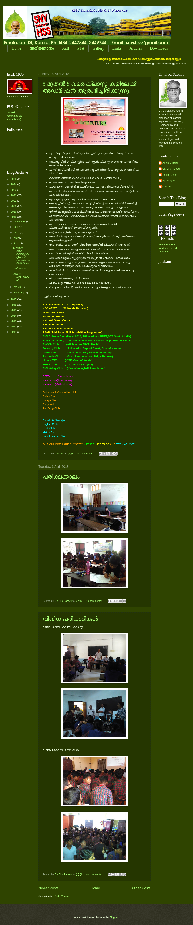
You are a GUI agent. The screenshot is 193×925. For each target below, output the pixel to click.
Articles (135, 48)
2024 (14, 184)
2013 (14, 321)
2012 (14, 326)
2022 (14, 195)
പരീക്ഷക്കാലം (61, 476)
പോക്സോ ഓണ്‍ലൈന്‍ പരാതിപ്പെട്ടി (14, 116)
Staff (65, 48)
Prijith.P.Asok (169, 174)
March (17, 286)
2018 (14, 216)
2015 (14, 310)
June (17, 232)
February (19, 292)
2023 (14, 189)
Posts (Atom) (61, 896)
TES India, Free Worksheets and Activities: (168, 248)
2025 (14, 179)
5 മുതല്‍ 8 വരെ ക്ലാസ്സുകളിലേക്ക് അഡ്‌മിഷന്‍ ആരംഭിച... (21, 255)
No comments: (85, 453)
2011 (14, 331)
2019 (14, 211)
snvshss (167, 186)
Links (117, 48)
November (20, 221)
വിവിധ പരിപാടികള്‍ (70, 619)
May (16, 237)
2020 (14, 206)
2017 (14, 299)
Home (16, 48)
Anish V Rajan (170, 162)
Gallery (98, 48)
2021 (14, 200)
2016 (14, 304)
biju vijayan (168, 180)
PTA (80, 48)
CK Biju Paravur (171, 168)
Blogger (114, 917)
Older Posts (141, 888)
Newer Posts (48, 888)
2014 (14, 315)
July (16, 226)
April (16, 243)
